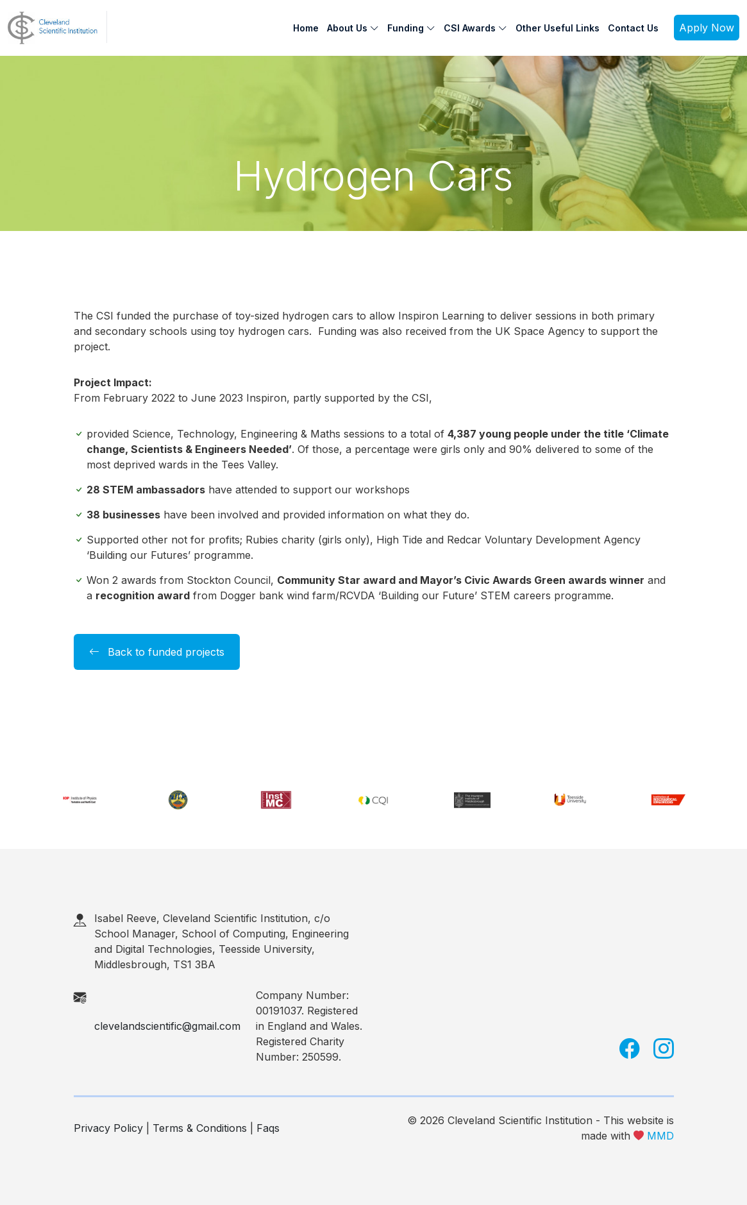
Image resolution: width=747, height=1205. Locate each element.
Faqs (268, 1128)
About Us (353, 27)
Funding (411, 27)
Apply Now (706, 27)
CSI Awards (475, 27)
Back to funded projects (156, 651)
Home (306, 27)
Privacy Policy (108, 1128)
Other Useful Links (558, 27)
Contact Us (633, 27)
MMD (660, 1135)
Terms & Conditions (200, 1128)
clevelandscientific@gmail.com (167, 1026)
